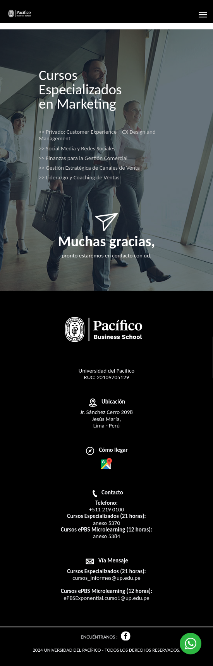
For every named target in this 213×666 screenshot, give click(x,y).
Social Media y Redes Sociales (77, 148)
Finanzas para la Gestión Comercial (83, 158)
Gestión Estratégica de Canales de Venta (89, 168)
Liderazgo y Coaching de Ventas (79, 177)
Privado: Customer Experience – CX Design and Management (97, 135)
